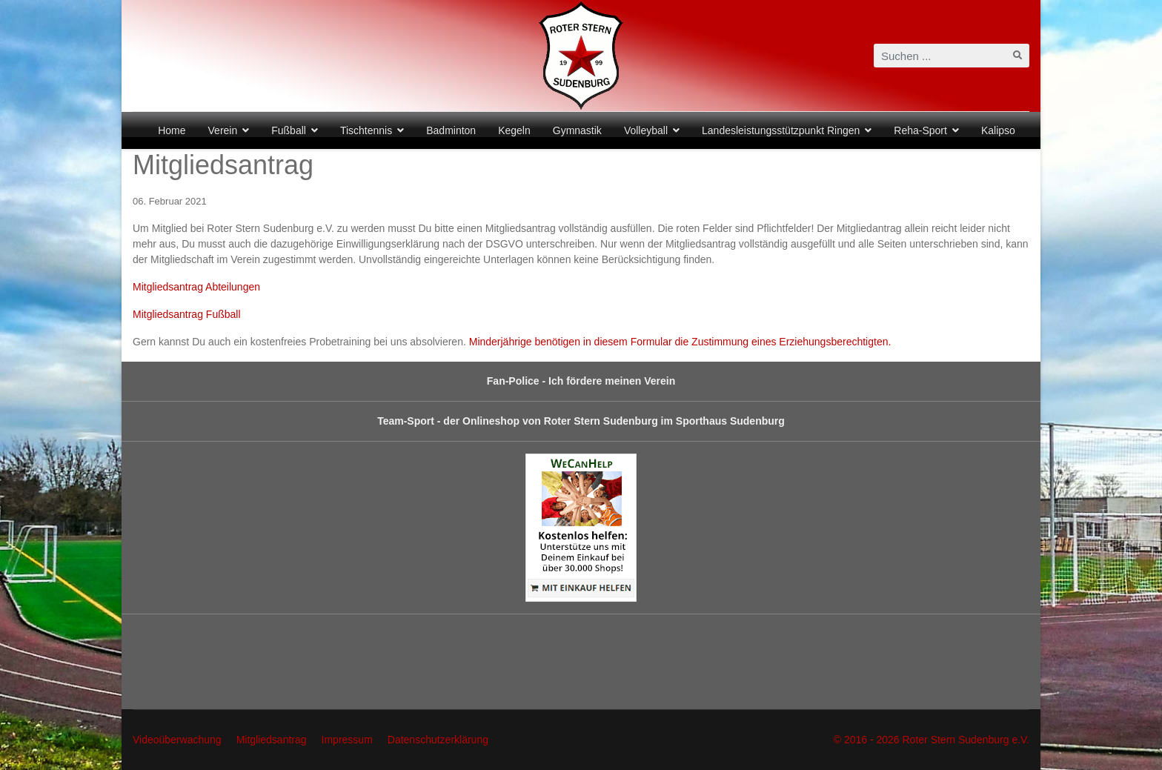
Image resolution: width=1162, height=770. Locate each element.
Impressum (347, 740)
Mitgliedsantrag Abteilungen (196, 287)
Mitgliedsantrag (271, 740)
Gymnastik (577, 130)
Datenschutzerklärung (438, 740)
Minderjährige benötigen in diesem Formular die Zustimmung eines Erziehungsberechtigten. (680, 342)
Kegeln (514, 130)
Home (171, 130)
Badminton (451, 130)
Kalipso (998, 130)
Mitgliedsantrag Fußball (187, 314)
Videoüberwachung (177, 740)
